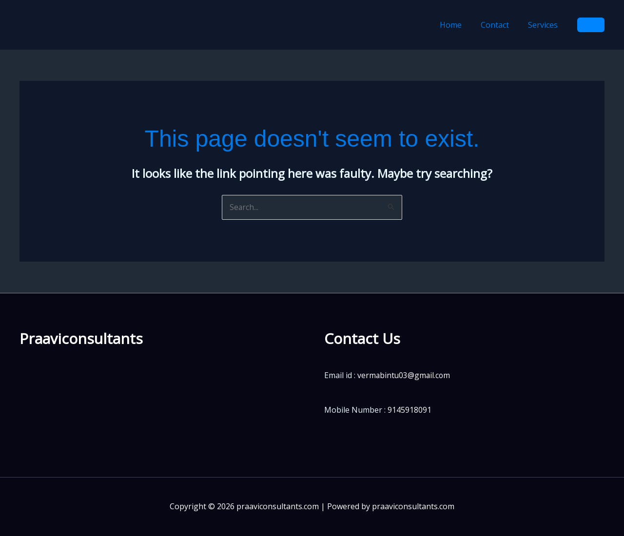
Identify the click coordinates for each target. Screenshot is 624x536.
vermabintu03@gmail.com (404, 375)
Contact (500, 24)
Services (545, 24)
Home (459, 24)
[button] (590, 25)
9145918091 (409, 409)
